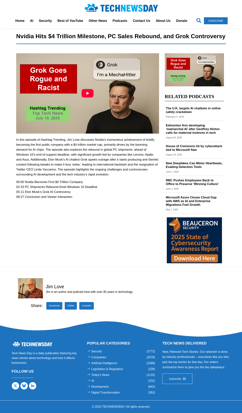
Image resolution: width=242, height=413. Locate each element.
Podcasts (120, 21)
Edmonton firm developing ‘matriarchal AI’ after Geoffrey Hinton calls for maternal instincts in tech (193, 129)
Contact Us (141, 21)
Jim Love (55, 286)
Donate (181, 21)
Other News (98, 21)
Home (19, 21)
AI (31, 21)
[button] (87, 93)
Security (45, 21)
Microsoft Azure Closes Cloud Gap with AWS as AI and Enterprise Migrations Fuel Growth (193, 201)
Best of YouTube (70, 21)
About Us (163, 21)
